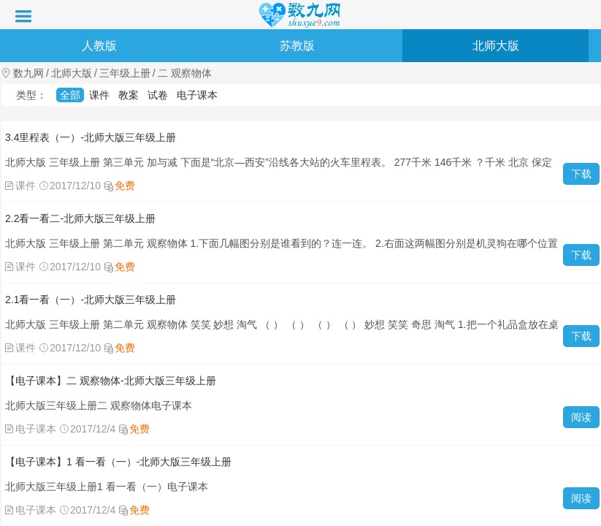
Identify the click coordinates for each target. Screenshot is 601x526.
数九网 (28, 73)
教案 (128, 95)
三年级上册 (124, 73)
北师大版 (495, 45)
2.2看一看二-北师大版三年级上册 (80, 218)
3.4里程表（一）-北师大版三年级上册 (90, 137)
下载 (581, 174)
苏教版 (297, 45)
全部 (70, 95)
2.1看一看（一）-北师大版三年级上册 (90, 299)
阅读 (581, 417)
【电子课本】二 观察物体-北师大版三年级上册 (110, 380)
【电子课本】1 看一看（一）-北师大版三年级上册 (118, 462)
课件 (99, 95)
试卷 (158, 95)
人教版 (99, 45)
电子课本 (197, 95)
